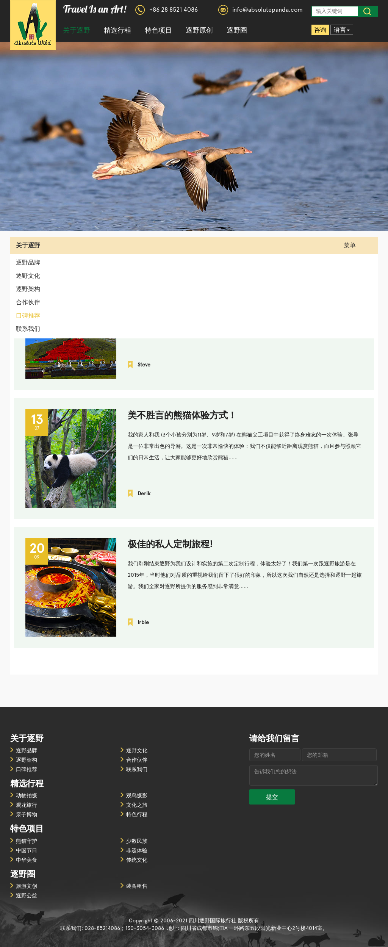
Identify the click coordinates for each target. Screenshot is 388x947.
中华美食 (26, 860)
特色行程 (136, 814)
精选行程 (117, 30)
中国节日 (26, 850)
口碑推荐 (28, 315)
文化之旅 (136, 805)
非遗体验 (136, 850)
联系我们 (28, 328)
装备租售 (136, 886)
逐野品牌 (28, 262)
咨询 (320, 30)
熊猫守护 (26, 841)
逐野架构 (28, 289)
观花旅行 (26, 805)
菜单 (355, 245)
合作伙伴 (28, 302)
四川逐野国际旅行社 (33, 25)
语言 (342, 30)
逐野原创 (199, 30)
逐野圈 (237, 30)
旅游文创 (26, 886)
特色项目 (158, 30)
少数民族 (136, 841)
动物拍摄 (26, 795)
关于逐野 (76, 30)
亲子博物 (26, 814)
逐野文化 (28, 275)
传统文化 (136, 860)
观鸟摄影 (136, 795)
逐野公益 (26, 895)
